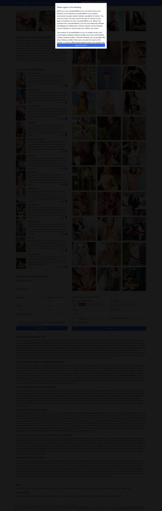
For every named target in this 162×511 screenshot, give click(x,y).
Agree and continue (81, 45)
